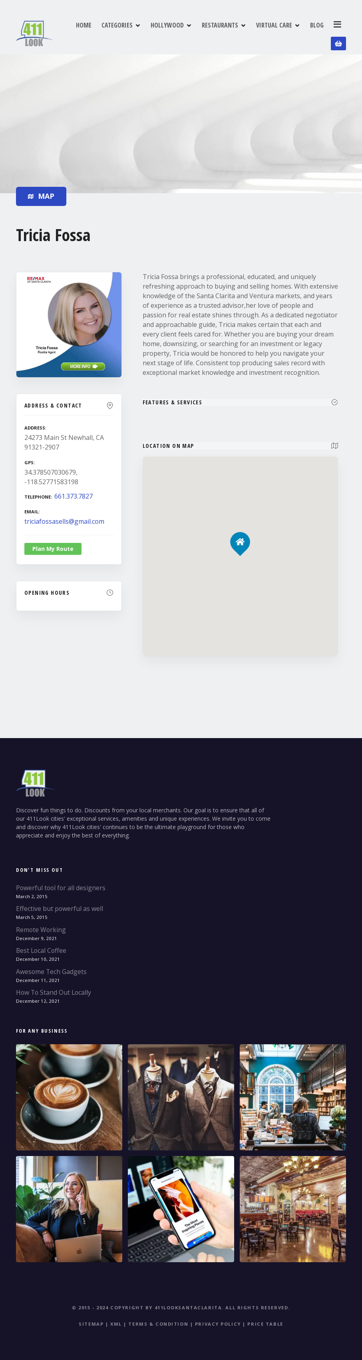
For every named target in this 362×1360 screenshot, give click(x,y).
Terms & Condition (158, 1321)
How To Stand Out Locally (53, 989)
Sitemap (91, 1321)
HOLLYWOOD (169, 31)
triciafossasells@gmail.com (64, 518)
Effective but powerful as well (59, 905)
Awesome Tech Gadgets (51, 968)
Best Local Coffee (41, 947)
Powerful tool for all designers (60, 884)
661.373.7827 (73, 493)
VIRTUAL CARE (276, 31)
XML (116, 1321)
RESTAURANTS (222, 31)
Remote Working (41, 926)
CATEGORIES (119, 31)
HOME (86, 31)
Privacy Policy (218, 1321)
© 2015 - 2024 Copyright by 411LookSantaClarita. (148, 1304)
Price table (265, 1321)
